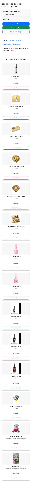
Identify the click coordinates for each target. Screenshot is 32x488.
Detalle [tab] (4, 41)
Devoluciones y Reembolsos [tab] (11, 44)
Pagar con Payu (16, 28)
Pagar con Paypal (16, 24)
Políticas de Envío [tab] (15, 41)
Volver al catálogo (16, 32)
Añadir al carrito (16, 88)
